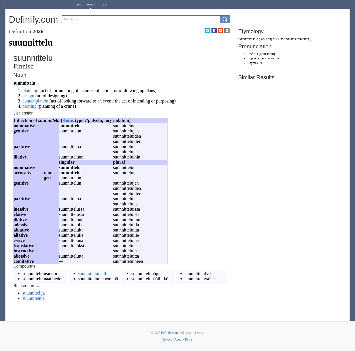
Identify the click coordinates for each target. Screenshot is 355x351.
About (178, 339)
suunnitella (245, 39)
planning (30, 90)
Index (104, 4)
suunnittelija (33, 292)
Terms (188, 339)
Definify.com (169, 332)
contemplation (35, 100)
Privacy (167, 339)
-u (281, 39)
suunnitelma (33, 298)
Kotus (68, 120)
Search (90, 4)
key (254, 53)
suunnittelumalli (92, 273)
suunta (290, 39)
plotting (29, 106)
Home (77, 4)
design (28, 95)
